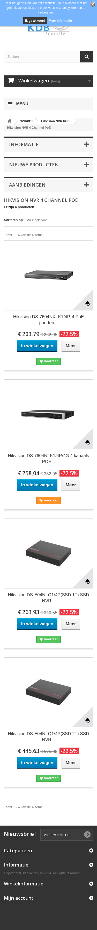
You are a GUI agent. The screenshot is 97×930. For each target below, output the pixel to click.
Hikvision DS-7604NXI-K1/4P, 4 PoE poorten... (48, 319)
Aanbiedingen (27, 185)
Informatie (24, 144)
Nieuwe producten (34, 164)
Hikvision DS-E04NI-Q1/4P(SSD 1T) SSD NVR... (48, 597)
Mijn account (18, 898)
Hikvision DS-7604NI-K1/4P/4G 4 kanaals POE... (48, 458)
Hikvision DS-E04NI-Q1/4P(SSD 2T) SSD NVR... (48, 736)
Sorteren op (13, 220)
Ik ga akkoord (35, 21)
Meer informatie (60, 21)
